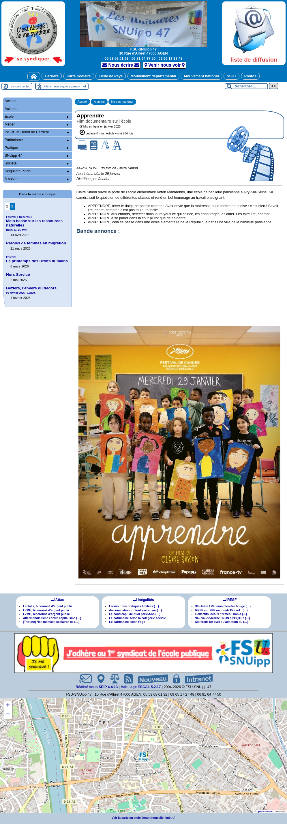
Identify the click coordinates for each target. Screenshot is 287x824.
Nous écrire (120, 65)
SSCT (231, 76)
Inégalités (143, 600)
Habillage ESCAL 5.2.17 (141, 687)
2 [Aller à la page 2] (12, 206)
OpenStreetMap (264, 811)
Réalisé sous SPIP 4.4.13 (97, 687)
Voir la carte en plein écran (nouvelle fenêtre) (143, 817)
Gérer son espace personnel (65, 86)
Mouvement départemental (153, 76)
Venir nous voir (165, 65)
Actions (10, 109)
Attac (57, 600)
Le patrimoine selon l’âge (127, 621)
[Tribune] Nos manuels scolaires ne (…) (51, 621)
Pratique (37, 148)
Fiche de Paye (111, 76)
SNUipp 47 (37, 155)
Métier (37, 124)
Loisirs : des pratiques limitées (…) (134, 606)
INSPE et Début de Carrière (37, 132)
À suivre (99, 101)
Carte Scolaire (79, 76)
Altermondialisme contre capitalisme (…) (52, 618)
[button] (143, 756)
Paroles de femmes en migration (36, 243)
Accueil (82, 101)
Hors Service (18, 274)
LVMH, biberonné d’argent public (46, 610)
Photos (250, 76)
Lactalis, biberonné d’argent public (48, 606)
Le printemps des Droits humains (37, 259)
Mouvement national (201, 76)
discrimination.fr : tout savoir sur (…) (135, 610)
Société (37, 163)
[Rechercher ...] (246, 86)
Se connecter (20, 86)
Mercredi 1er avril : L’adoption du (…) (221, 621)
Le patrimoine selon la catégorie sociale (137, 618)
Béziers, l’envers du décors (31, 290)
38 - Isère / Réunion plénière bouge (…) (223, 606)
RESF (230, 600)
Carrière (52, 76)
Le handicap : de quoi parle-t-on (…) (134, 614)
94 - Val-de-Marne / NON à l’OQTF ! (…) (222, 618)
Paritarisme (37, 140)
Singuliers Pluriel (37, 171)
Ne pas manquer (122, 101)
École (37, 117)
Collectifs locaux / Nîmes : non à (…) (221, 614)
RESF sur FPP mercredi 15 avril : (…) (221, 610)
